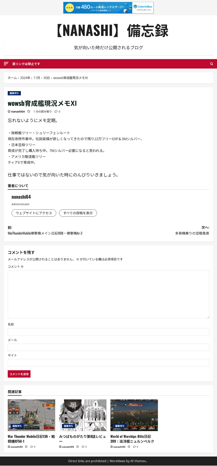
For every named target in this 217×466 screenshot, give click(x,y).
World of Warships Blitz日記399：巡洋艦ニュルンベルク (132, 439)
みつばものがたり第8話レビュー (82, 439)
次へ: (158, 230)
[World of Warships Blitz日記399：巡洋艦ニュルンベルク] (134, 415)
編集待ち (14, 93)
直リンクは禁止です (26, 63)
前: (58, 230)
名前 (11, 325)
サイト (12, 356)
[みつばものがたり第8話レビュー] (83, 415)
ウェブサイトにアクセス (35, 213)
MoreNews (117, 461)
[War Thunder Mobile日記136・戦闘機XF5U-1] (31, 415)
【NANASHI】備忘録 (108, 29)
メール (12, 340)
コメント (15, 267)
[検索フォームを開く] (211, 64)
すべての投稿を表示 (80, 213)
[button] (6, 63)
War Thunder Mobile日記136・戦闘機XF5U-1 (31, 439)
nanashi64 (18, 111)
